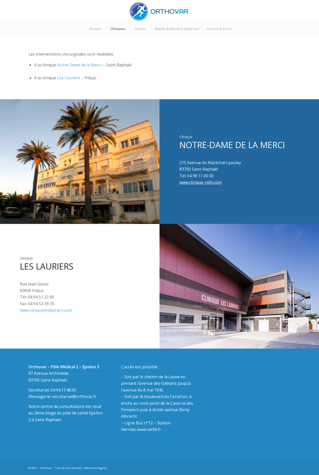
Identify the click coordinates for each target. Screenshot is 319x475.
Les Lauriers (69, 78)
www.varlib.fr (149, 429)
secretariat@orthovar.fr (74, 396)
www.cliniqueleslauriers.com (46, 310)
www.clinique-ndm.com (200, 182)
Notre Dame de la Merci (79, 65)
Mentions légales (95, 468)
